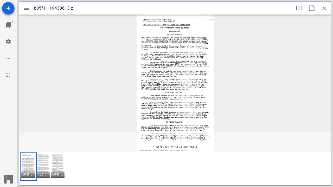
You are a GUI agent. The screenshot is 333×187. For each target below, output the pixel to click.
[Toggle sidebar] (26, 8)
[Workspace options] (8, 58)
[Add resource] (8, 8)
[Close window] (324, 8)
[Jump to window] (8, 25)
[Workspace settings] (8, 41)
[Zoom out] (161, 138)
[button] (28, 166)
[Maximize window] (311, 8)
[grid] (175, 168)
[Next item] (202, 138)
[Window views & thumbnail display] (299, 8)
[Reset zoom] (174, 138)
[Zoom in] (149, 138)
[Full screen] (8, 75)
